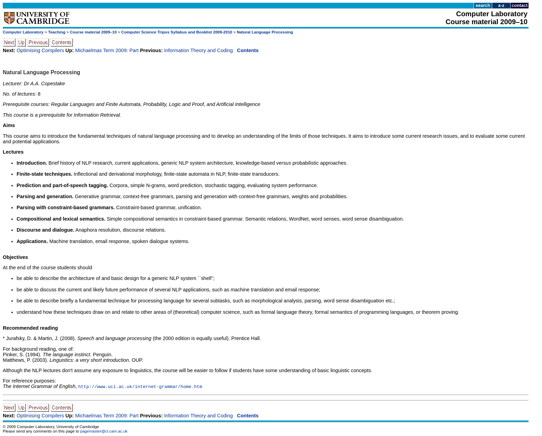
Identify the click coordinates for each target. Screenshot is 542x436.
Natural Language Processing (265, 32)
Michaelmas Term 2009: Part (107, 50)
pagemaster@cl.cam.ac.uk (104, 431)
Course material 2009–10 (93, 32)
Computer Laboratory (23, 32)
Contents (248, 50)
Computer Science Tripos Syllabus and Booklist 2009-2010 (176, 32)
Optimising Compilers (40, 50)
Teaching (56, 32)
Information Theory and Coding (198, 50)
